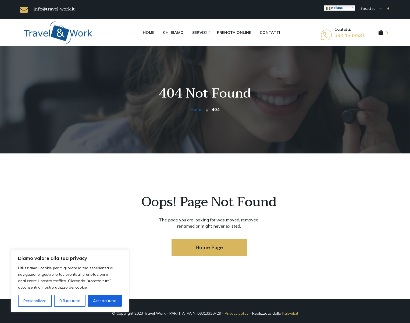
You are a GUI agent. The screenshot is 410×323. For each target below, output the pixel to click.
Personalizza (35, 300)
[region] (70, 280)
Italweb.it (290, 313)
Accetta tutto (104, 300)
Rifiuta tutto (69, 300)
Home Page (209, 247)
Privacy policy (236, 313)
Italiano (334, 8)
